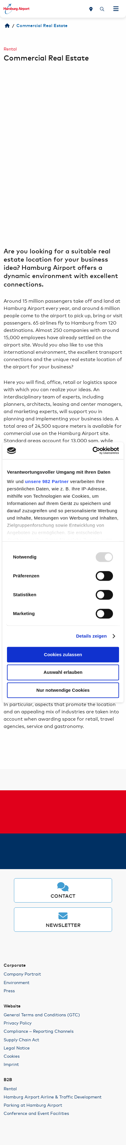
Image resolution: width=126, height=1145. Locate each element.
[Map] (91, 9)
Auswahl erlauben (63, 672)
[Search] (102, 9)
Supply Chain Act (21, 1039)
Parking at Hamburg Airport (33, 1105)
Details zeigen (91, 636)
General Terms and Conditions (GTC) (42, 1014)
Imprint (11, 1064)
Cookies (12, 1056)
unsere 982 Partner (47, 481)
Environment (16, 982)
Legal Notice (17, 1047)
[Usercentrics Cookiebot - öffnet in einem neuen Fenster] (92, 450)
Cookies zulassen (63, 654)
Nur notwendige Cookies (63, 690)
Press (9, 990)
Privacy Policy (17, 1022)
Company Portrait (22, 973)
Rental (10, 1088)
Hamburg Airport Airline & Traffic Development (52, 1096)
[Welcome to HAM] (7, 26)
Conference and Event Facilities (36, 1113)
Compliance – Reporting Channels (39, 1031)
